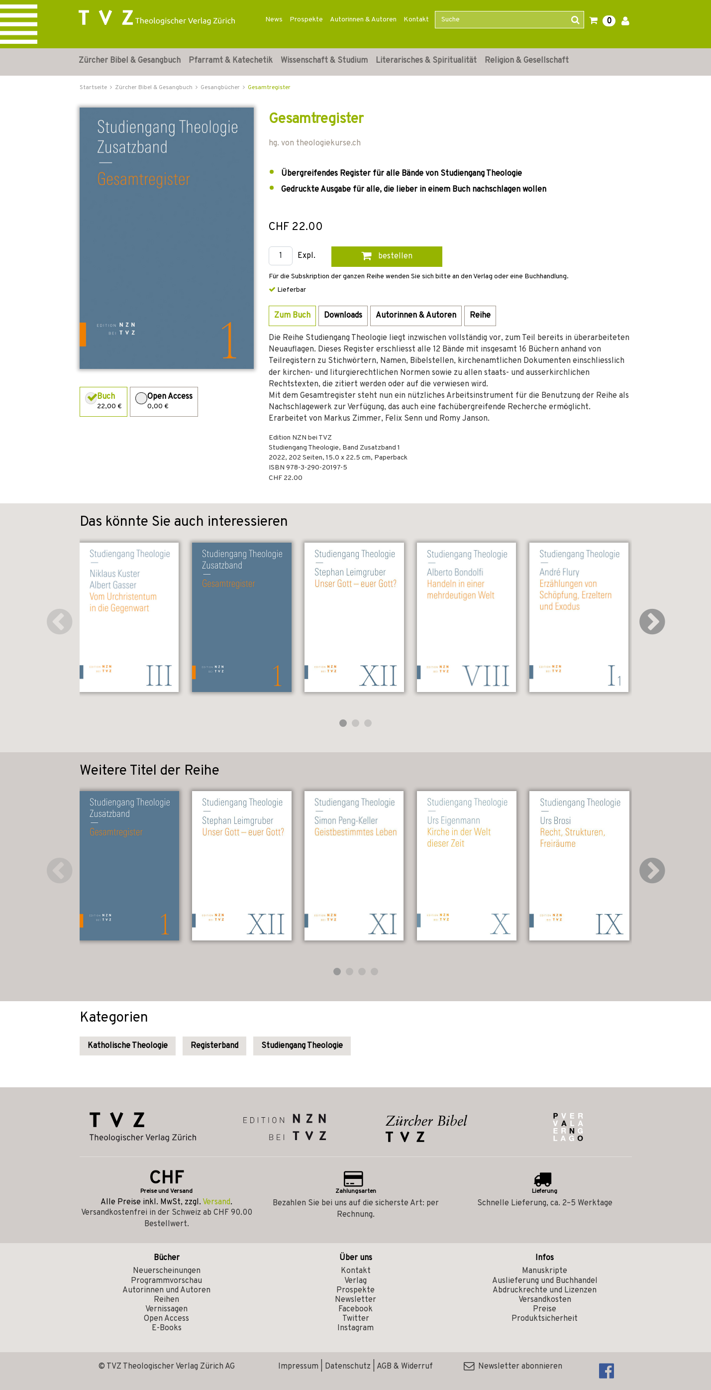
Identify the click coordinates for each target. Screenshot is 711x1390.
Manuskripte (544, 1271)
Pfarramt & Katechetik (231, 61)
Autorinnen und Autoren (166, 1290)
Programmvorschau (166, 1281)
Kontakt (416, 19)
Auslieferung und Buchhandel (545, 1281)
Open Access (166, 1319)
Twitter (355, 1319)
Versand (216, 1202)
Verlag (355, 1281)
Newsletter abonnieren (513, 1367)
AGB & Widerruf (405, 1367)
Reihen (166, 1300)
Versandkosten (544, 1300)
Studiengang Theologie (302, 1046)
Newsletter (355, 1300)
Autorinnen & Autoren (363, 19)
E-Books (167, 1328)
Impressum (298, 1367)
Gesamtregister (269, 88)
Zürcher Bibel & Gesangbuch (130, 61)
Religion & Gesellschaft (527, 61)
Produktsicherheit (544, 1319)
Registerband (214, 1046)
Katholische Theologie (128, 1046)
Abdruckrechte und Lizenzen (545, 1290)
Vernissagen (166, 1309)
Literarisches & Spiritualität (426, 61)
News (274, 19)
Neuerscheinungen (167, 1271)
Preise (544, 1309)
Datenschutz (348, 1367)
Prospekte (306, 19)
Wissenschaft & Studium (324, 61)
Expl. (306, 256)
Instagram (355, 1328)
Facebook (355, 1309)
